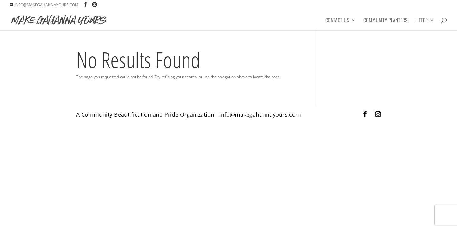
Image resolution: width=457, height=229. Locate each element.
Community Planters (385, 21)
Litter (421, 21)
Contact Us (337, 21)
